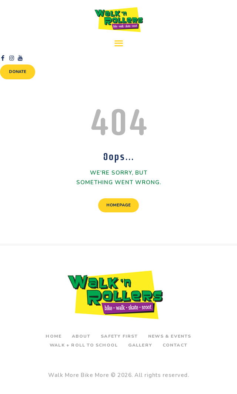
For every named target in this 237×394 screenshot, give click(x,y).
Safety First (119, 336)
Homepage (118, 205)
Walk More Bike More (78, 375)
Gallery (140, 345)
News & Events (169, 336)
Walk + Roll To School (84, 345)
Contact (175, 345)
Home (53, 336)
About (81, 336)
